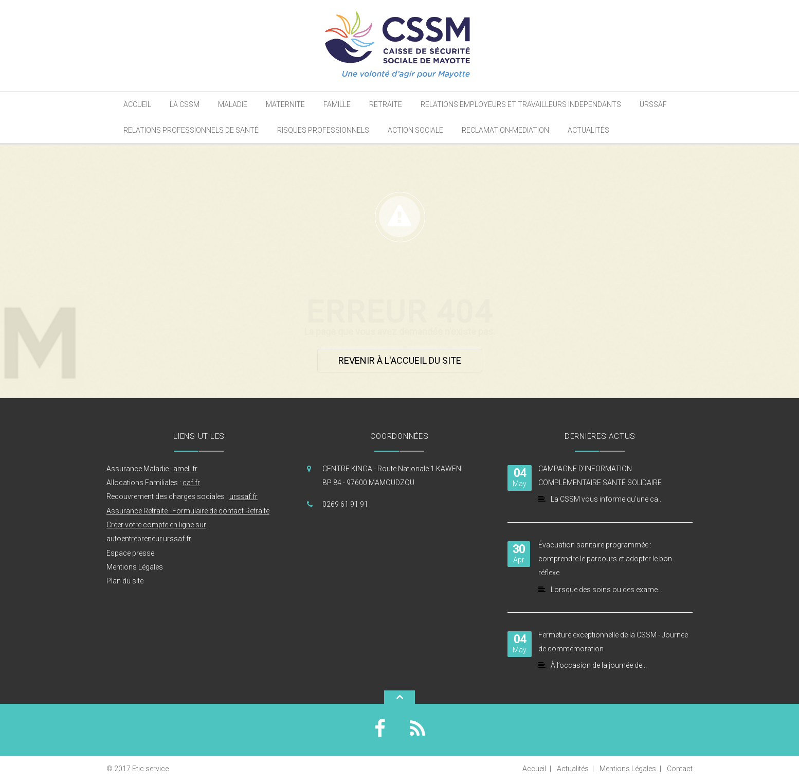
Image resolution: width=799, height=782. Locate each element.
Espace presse (130, 553)
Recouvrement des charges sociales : (182, 496)
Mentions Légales (134, 567)
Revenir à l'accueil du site (399, 360)
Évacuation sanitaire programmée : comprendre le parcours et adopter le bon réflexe (605, 559)
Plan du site (124, 581)
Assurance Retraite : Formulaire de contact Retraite (187, 511)
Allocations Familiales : (153, 482)
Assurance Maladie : (151, 469)
